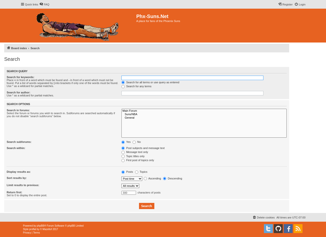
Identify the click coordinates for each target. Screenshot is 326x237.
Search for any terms (136, 86)
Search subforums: (19, 141)
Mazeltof (47, 229)
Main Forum (204, 111)
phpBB (40, 225)
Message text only (134, 152)
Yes (126, 141)
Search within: (16, 148)
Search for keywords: (20, 77)
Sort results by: (17, 177)
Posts (127, 171)
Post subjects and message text (142, 148)
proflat (32, 229)
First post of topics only (137, 160)
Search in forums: (18, 110)
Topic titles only (132, 156)
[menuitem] (44, 4)
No (137, 141)
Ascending (152, 178)
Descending (172, 178)
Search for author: (18, 92)
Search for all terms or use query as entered (150, 82)
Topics (141, 171)
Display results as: (19, 171)
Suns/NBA (204, 114)
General (204, 118)
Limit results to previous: (23, 185)
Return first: (14, 192)
